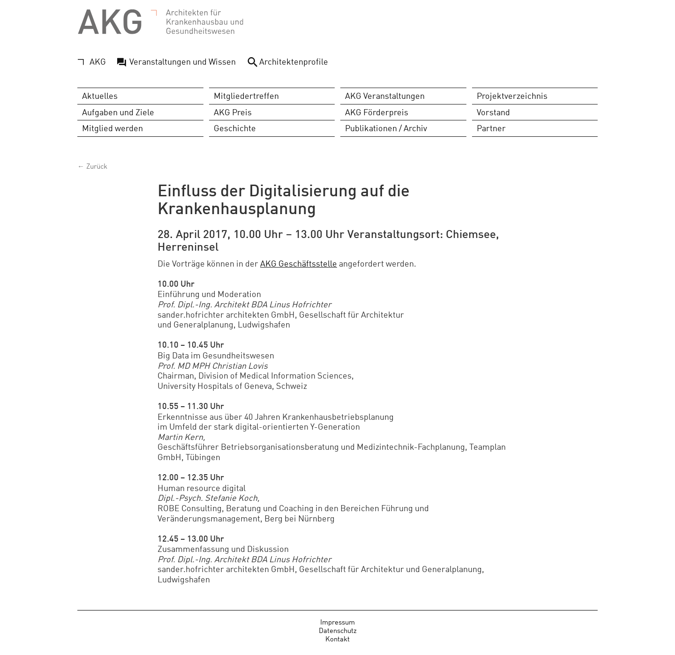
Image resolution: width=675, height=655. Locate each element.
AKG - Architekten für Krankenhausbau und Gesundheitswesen (160, 22)
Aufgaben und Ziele (118, 112)
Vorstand (493, 112)
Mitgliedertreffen (246, 96)
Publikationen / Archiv (386, 128)
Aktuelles (100, 96)
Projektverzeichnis (512, 96)
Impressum (337, 622)
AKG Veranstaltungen (385, 96)
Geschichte (235, 128)
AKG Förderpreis (376, 112)
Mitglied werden (112, 128)
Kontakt (337, 639)
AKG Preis (233, 112)
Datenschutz (338, 630)
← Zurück (92, 166)
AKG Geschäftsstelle (298, 263)
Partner (491, 128)
